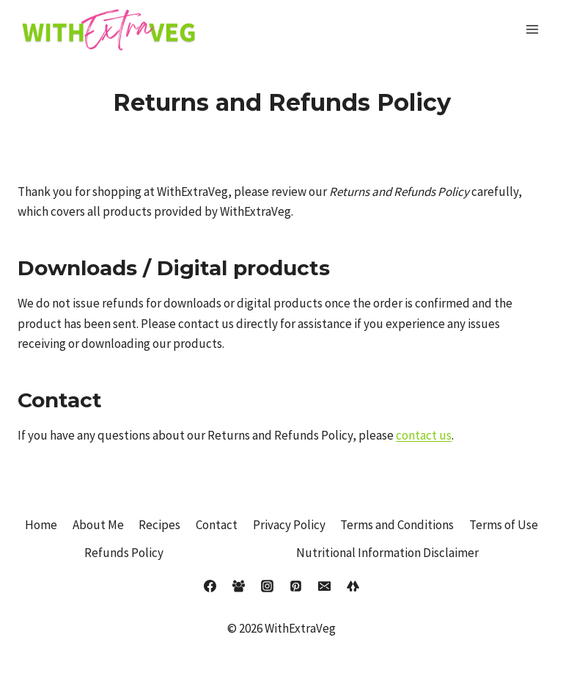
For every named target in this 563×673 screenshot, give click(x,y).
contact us (424, 435)
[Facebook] (209, 586)
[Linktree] (353, 586)
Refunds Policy (123, 553)
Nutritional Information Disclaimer (387, 553)
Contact (217, 525)
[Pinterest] (296, 586)
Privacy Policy (289, 525)
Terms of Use (503, 525)
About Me (98, 525)
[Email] (324, 586)
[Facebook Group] (238, 586)
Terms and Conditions (397, 525)
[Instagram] (266, 586)
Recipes (159, 525)
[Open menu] (531, 29)
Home (41, 525)
